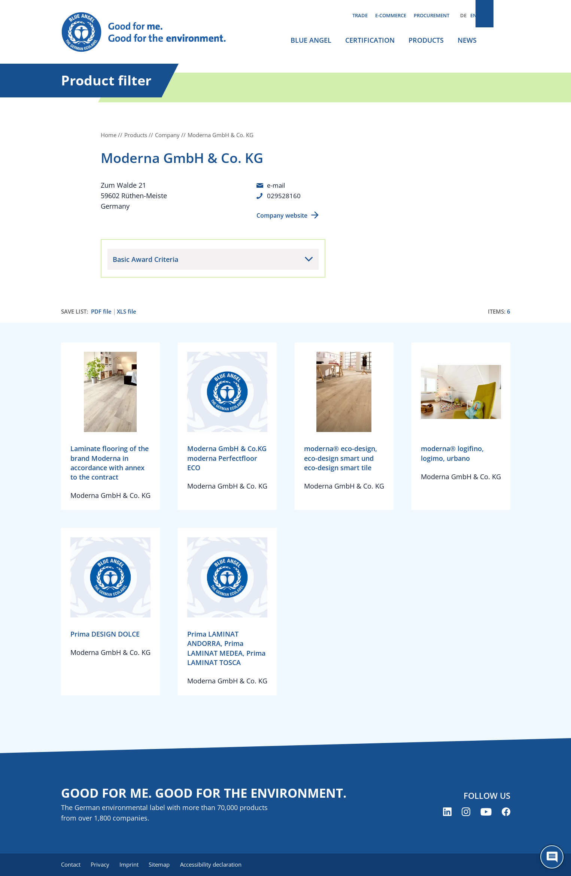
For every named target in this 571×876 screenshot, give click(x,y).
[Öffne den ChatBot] (552, 857)
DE (463, 15)
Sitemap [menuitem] (164, 865)
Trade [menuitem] (360, 15)
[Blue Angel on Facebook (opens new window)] (506, 812)
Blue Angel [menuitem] (311, 40)
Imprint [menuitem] (132, 865)
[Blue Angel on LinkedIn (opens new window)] (447, 812)
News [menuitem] (467, 40)
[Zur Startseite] (151, 32)
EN (473, 15)
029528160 (284, 195)
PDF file (101, 311)
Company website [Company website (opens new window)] (281, 215)
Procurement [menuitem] (431, 15)
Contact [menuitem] (71, 865)
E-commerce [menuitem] (390, 15)
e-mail (277, 185)
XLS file (126, 311)
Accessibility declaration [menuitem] (218, 865)
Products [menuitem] (426, 40)
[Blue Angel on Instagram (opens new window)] (466, 812)
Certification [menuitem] (370, 40)
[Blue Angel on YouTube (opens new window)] (486, 812)
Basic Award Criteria (145, 259)
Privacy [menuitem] (101, 865)
